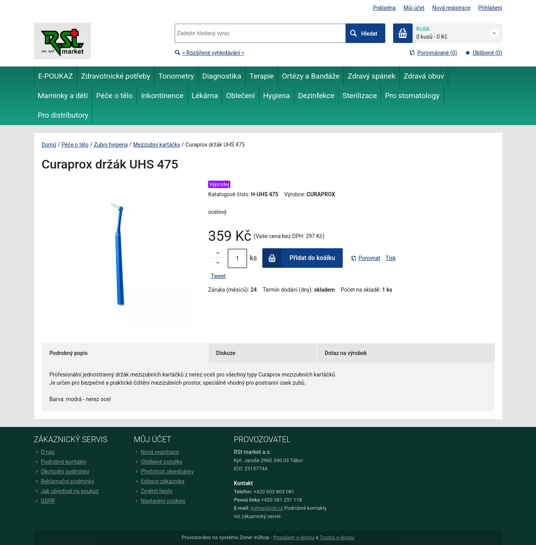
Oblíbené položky (158, 462)
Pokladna (384, 8)
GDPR (44, 501)
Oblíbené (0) (483, 53)
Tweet (218, 276)
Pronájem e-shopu (293, 537)
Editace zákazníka (159, 481)
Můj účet (414, 8)
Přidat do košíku (298, 258)
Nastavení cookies (159, 501)
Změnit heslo (153, 491)
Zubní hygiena (111, 145)
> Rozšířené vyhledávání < (209, 53)
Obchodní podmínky (61, 471)
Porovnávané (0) (433, 53)
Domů (49, 145)
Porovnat (365, 258)
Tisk (391, 258)
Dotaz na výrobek (346, 353)
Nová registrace (451, 8)
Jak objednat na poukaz (66, 491)
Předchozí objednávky (164, 471)
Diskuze (225, 353)
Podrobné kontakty (60, 462)
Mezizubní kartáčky (156, 145)
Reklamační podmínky (64, 481)
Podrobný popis (69, 353)
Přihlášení (490, 8)
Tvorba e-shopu (336, 537)
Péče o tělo (74, 145)
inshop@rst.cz (267, 508)
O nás (44, 452)
